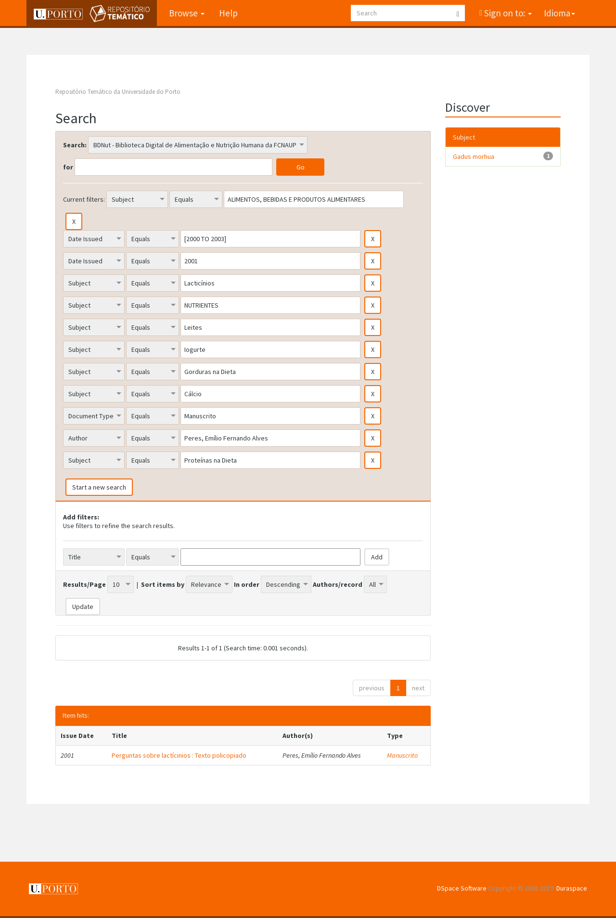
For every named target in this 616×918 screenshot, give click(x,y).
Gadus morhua (473, 156)
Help (228, 13)
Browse (187, 13)
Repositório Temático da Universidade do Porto (117, 92)
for (68, 167)
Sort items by (162, 584)
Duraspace (571, 888)
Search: (75, 145)
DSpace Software (462, 888)
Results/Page (84, 584)
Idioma (559, 13)
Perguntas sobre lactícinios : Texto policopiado (179, 755)
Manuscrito (402, 755)
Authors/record (337, 584)
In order (246, 584)
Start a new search (99, 487)
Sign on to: (507, 13)
